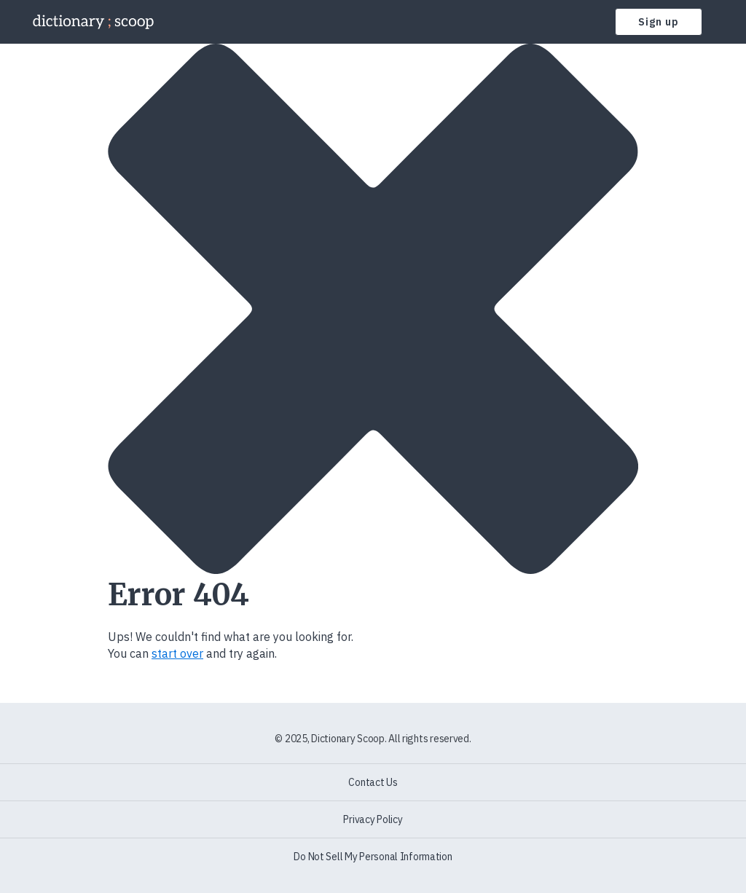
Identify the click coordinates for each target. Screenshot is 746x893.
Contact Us (372, 782)
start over (177, 653)
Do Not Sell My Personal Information (373, 856)
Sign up (658, 21)
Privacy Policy (372, 819)
